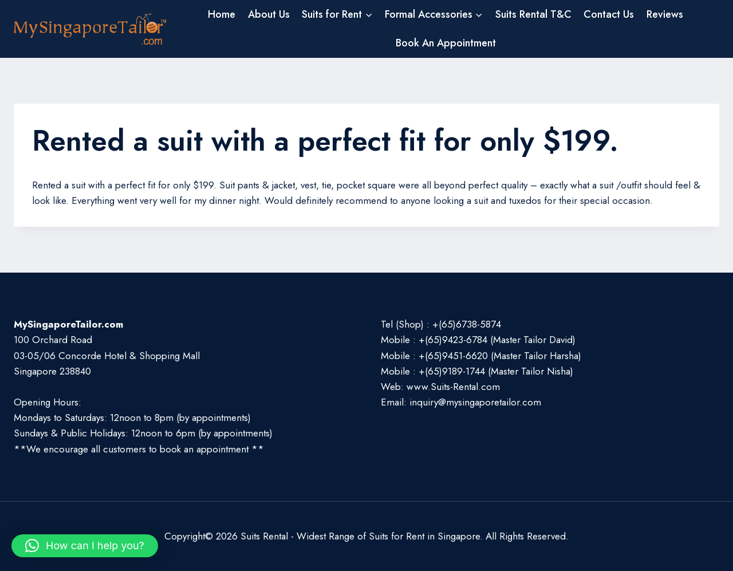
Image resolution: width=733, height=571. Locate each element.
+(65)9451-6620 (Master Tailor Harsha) (500, 356)
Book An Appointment (446, 43)
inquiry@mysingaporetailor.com (475, 402)
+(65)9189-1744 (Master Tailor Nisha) (496, 371)
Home (221, 14)
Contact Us (609, 14)
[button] (84, 545)
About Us (269, 14)
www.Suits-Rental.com (453, 386)
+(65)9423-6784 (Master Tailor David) (497, 339)
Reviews (665, 14)
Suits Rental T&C (533, 14)
